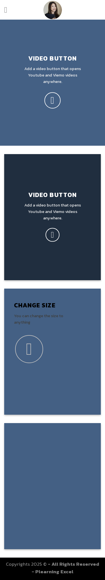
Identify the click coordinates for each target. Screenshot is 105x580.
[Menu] (8, 10)
